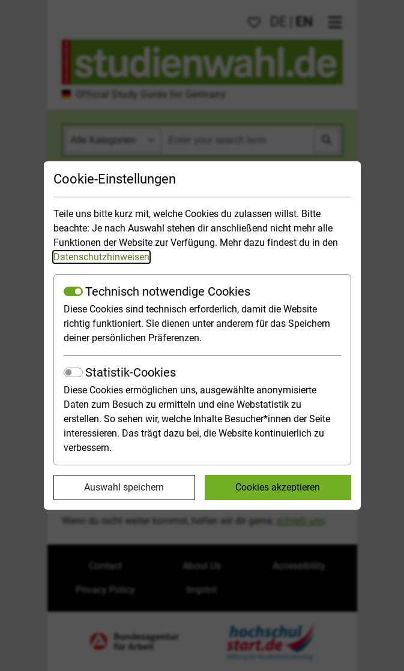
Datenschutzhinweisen (101, 257)
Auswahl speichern (124, 487)
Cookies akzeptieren (277, 487)
